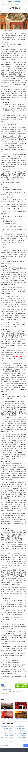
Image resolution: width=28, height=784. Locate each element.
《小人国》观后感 (23, 742)
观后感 (16, 4)
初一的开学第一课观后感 (7, 731)
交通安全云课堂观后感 (20, 728)
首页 (8, 4)
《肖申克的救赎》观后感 (20, 733)
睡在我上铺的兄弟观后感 (7, 737)
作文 (12, 4)
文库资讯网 (12, 750)
